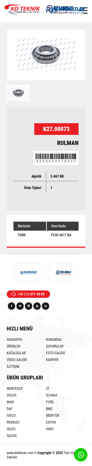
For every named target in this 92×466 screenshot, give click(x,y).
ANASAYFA (14, 339)
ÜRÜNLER (13, 346)
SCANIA (51, 395)
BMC (49, 409)
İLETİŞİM (13, 366)
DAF (10, 409)
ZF (48, 388)
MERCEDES (15, 388)
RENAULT (13, 422)
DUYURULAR (55, 346)
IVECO (11, 415)
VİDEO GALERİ (17, 360)
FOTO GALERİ (55, 353)
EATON (51, 422)
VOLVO (11, 395)
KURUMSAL (54, 339)
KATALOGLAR (16, 353)
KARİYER (52, 360)
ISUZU (11, 429)
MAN (10, 402)
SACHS (12, 436)
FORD (50, 402)
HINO (49, 429)
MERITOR (52, 415)
